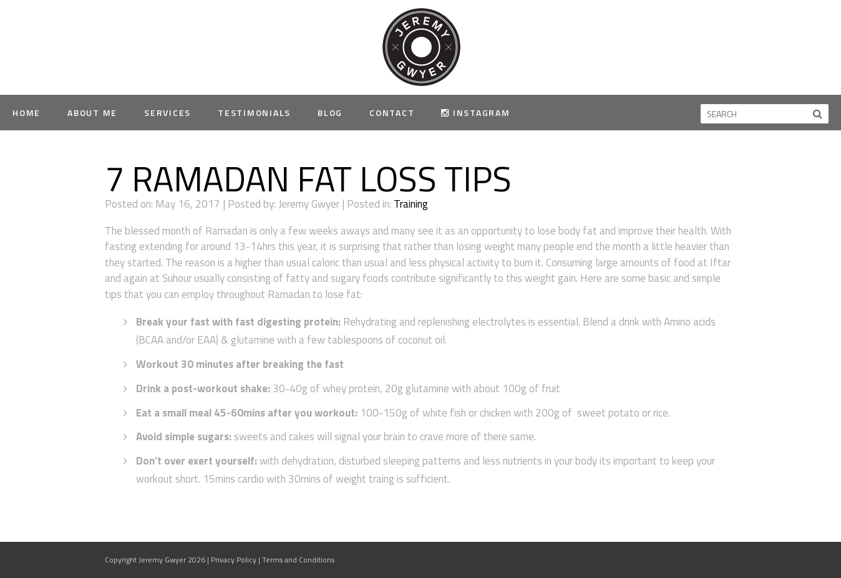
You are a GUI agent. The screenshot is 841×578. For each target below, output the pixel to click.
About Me (92, 112)
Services (167, 112)
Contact (391, 112)
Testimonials (254, 112)
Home (26, 112)
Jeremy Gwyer (420, 46)
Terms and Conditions (298, 560)
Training (411, 204)
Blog (330, 112)
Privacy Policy (233, 560)
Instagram (475, 112)
